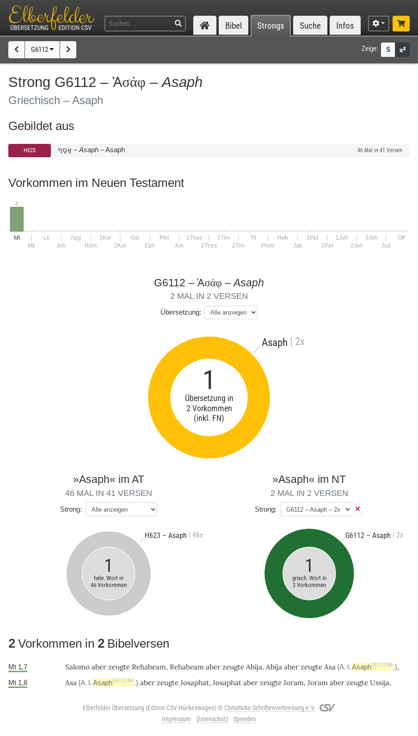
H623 (30, 150)
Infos (345, 25)
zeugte (119, 666)
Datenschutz (212, 719)
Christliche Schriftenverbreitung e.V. (269, 707)
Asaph (372, 667)
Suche (310, 25)
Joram (293, 682)
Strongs (270, 25)
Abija (254, 666)
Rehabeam (149, 666)
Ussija (379, 682)
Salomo (77, 666)
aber (99, 666)
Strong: (71, 509)
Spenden (245, 719)
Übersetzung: (180, 312)
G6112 (42, 49)
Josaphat (194, 682)
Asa (330, 666)
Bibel (233, 25)
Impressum (176, 719)
